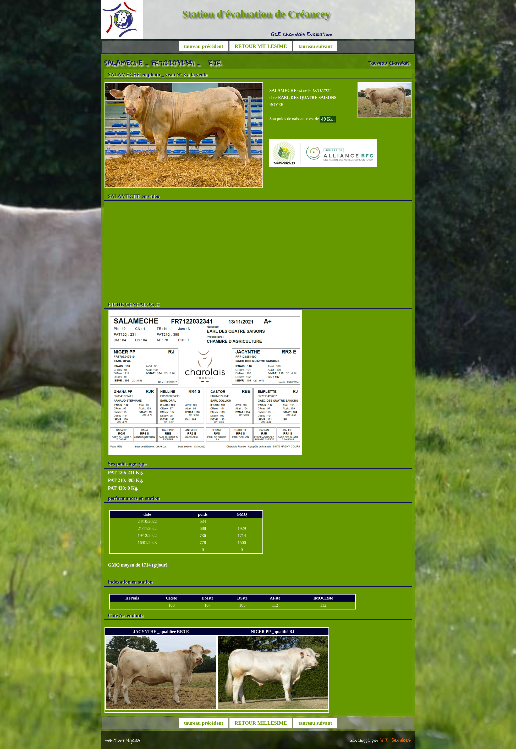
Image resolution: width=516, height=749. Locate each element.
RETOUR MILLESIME (261, 46)
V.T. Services (395, 740)
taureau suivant (315, 46)
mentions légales (122, 740)
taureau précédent (203, 46)
